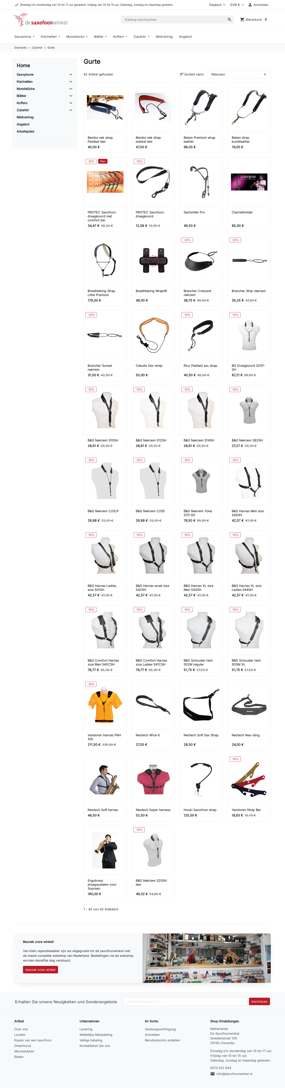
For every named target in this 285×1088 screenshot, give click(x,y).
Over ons (21, 1029)
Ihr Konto (151, 1021)
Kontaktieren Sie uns (95, 1046)
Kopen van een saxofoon (32, 1040)
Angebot (185, 37)
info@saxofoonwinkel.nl (234, 1074)
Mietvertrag (164, 37)
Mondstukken (24, 1051)
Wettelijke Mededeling (96, 1035)
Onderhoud (22, 1046)
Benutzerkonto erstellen (162, 1040)
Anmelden (152, 1035)
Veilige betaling (91, 1040)
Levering (86, 1029)
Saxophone (23, 37)
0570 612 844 (220, 1068)
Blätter (99, 37)
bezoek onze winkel (40, 970)
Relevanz (239, 74)
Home (23, 65)
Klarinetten (49, 37)
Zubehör (140, 37)
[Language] (213, 5)
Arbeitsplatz (25, 131)
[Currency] (236, 5)
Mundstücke (75, 37)
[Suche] (177, 20)
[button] (258, 4)
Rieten (18, 1057)
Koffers (119, 37)
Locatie (19, 1035)
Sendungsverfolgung (160, 1029)
